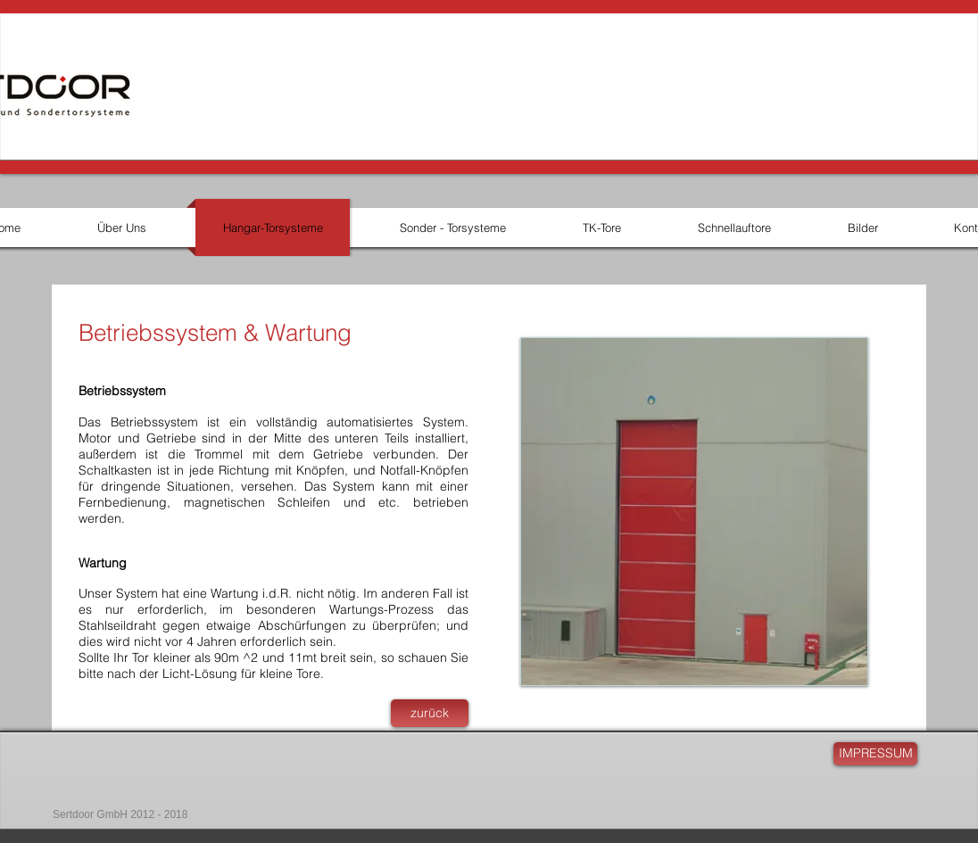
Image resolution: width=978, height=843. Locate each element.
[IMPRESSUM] (875, 753)
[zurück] (429, 713)
